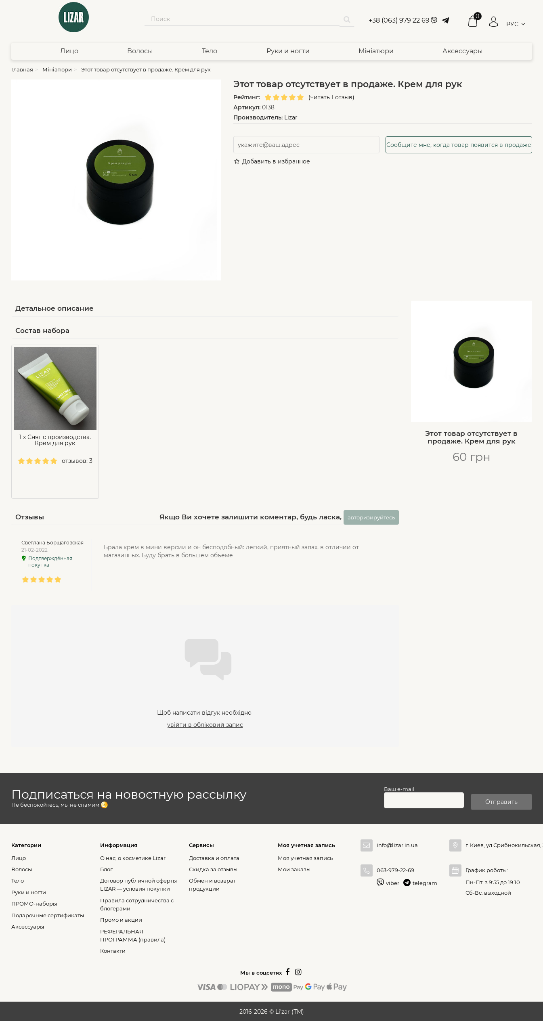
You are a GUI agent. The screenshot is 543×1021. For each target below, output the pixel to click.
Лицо (69, 51)
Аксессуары (462, 51)
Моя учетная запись (305, 857)
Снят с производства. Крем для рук (59, 440)
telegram (425, 882)
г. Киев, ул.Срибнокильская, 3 (498, 844)
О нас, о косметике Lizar (133, 857)
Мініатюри (376, 51)
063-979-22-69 (395, 869)
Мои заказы (294, 868)
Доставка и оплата (214, 857)
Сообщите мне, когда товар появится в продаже (458, 145)
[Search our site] (242, 19)
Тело (209, 51)
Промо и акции (121, 918)
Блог (106, 868)
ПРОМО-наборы (34, 902)
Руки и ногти (288, 51)
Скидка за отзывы (213, 868)
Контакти (113, 949)
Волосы (140, 51)
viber (392, 882)
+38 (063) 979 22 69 (399, 20)
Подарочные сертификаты (47, 914)
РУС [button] (512, 24)
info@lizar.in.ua (397, 844)
